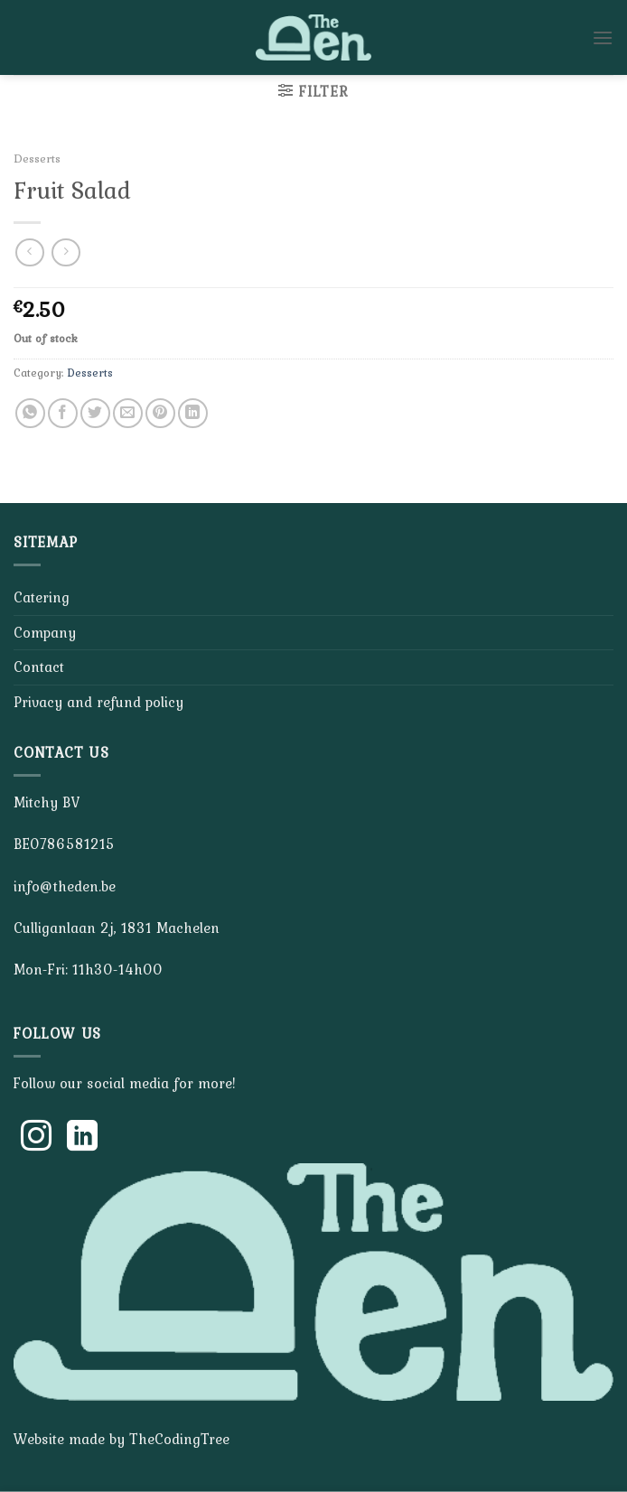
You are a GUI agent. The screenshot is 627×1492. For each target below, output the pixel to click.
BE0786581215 (64, 843)
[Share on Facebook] (63, 413)
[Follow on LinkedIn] (82, 1138)
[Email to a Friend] (128, 413)
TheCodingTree (179, 1439)
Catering (42, 597)
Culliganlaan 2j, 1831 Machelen (117, 927)
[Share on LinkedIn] (193, 413)
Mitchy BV (47, 802)
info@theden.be (65, 886)
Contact (39, 666)
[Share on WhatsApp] (30, 413)
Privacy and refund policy (98, 702)
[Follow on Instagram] (36, 1138)
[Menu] (602, 37)
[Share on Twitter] (95, 413)
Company (45, 632)
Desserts (37, 158)
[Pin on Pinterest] (160, 413)
